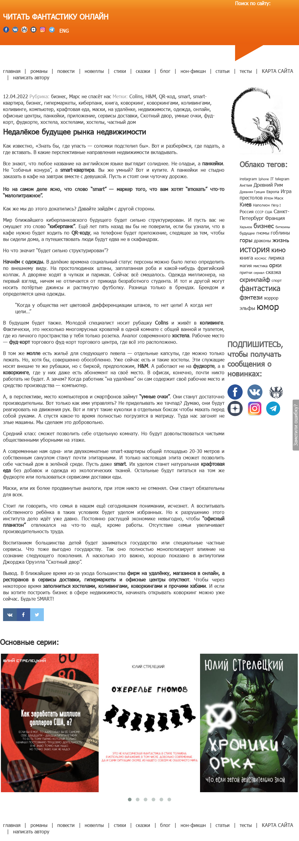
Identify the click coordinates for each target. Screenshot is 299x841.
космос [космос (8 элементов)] (261, 258)
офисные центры (21, 115)
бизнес (58, 96)
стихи (120, 71)
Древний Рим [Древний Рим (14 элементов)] (268, 184)
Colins (135, 96)
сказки (143, 71)
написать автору (31, 77)
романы (38, 71)
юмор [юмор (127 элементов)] (268, 306)
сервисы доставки (117, 115)
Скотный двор (156, 115)
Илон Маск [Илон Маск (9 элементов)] (273, 198)
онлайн (201, 109)
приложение (81, 115)
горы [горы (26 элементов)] (246, 239)
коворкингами (162, 102)
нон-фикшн (193, 71)
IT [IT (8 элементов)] (272, 178)
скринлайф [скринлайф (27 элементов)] (255, 279)
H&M (151, 96)
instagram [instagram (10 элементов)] (248, 178)
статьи (223, 71)
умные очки (188, 115)
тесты (246, 71)
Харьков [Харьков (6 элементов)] (246, 227)
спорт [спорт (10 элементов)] (277, 280)
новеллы (94, 71)
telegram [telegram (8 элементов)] (282, 178)
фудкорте (26, 122)
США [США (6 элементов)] (268, 212)
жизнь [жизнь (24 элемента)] (281, 239)
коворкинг (132, 102)
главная (11, 71)
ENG (63, 30)
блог (165, 71)
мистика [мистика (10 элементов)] (260, 265)
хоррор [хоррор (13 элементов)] (271, 298)
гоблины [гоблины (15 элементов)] (280, 232)
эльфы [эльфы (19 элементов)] (247, 307)
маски (98, 109)
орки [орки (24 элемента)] (275, 264)
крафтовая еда (73, 109)
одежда (182, 109)
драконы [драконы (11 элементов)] (262, 240)
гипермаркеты (60, 102)
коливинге (14, 109)
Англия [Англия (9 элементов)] (246, 185)
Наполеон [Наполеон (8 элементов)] (261, 205)
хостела (49, 122)
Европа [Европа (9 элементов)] (272, 191)
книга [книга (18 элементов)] (246, 257)
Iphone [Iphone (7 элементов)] (264, 179)
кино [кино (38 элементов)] (278, 249)
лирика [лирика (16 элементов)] (276, 257)
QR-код (167, 96)
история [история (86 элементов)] (255, 248)
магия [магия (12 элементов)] (246, 265)
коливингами (195, 102)
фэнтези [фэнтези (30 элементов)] (251, 297)
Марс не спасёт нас (90, 96)
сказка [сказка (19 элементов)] (273, 271)
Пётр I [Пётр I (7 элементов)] (276, 205)
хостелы (95, 122)
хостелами (72, 122)
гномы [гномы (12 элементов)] (262, 233)
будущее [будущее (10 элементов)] (247, 233)
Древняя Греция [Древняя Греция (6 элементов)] (252, 192)
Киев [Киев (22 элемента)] (246, 204)
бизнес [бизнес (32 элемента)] (264, 225)
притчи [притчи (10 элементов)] (246, 272)
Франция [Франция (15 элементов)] (275, 218)
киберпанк (90, 102)
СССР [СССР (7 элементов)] (259, 212)
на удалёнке (121, 109)
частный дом (121, 122)
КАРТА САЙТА (277, 71)
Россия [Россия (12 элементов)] (247, 211)
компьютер (41, 109)
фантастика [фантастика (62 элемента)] (260, 288)
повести (66, 71)
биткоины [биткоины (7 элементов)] (283, 227)
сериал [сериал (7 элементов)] (259, 273)
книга (111, 102)
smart (184, 96)
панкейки (54, 115)
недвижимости (154, 109)
